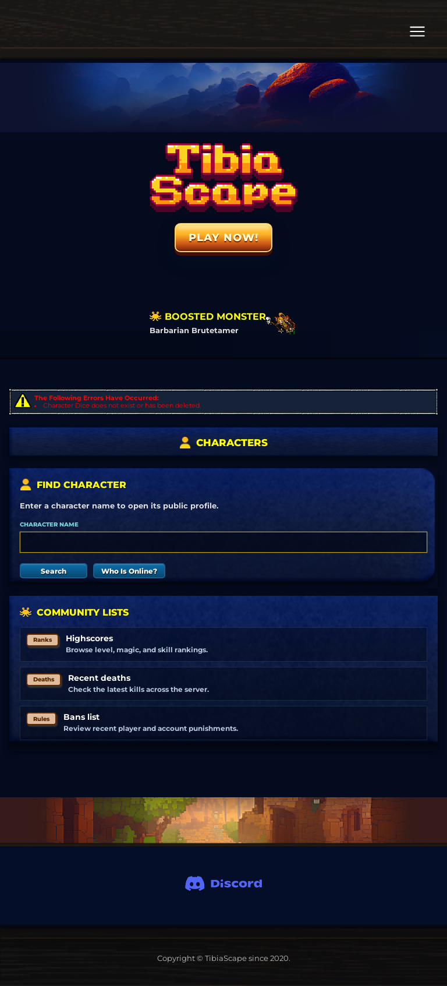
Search (53, 571)
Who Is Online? (129, 571)
